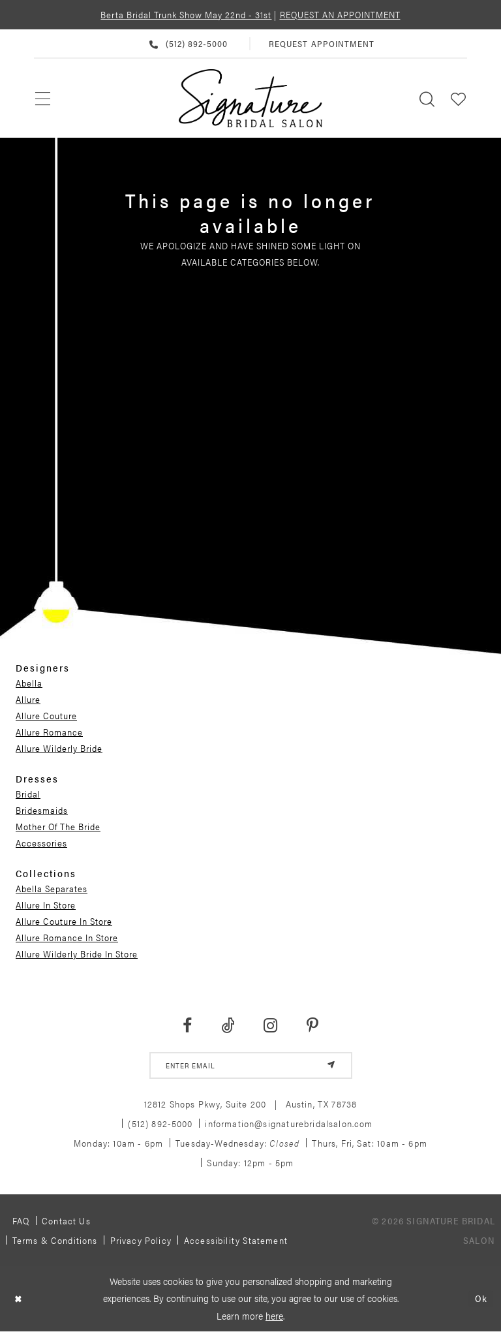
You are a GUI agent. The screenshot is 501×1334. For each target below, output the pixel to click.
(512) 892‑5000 (160, 1125)
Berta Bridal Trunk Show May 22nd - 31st (185, 14)
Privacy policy (141, 1242)
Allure (28, 699)
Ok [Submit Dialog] (480, 1301)
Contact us (66, 1222)
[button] (458, 98)
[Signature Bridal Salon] (250, 98)
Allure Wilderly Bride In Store (77, 953)
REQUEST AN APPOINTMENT (340, 14)
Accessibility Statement (236, 1242)
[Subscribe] (329, 1066)
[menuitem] (43, 98)
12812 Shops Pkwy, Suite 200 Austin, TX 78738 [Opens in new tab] (250, 1105)
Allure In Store (46, 904)
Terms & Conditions (55, 1242)
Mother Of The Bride (58, 826)
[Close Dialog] (19, 1301)
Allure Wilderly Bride (59, 747)
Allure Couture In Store (64, 920)
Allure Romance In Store (67, 937)
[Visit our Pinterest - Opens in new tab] (313, 1026)
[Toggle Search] (427, 98)
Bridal (28, 793)
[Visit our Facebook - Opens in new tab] (187, 1026)
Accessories (41, 842)
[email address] (251, 1066)
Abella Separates (51, 888)
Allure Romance (49, 731)
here (274, 1318)
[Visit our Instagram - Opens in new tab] (271, 1026)
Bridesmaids (42, 809)
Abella (29, 682)
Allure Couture (46, 715)
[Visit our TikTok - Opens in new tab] (228, 1026)
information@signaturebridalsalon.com (288, 1125)
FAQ (21, 1222)
